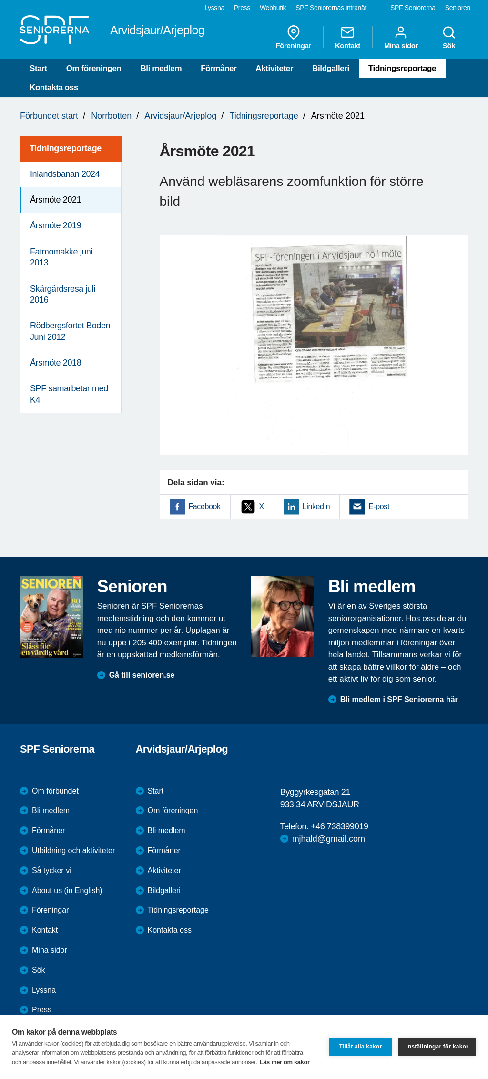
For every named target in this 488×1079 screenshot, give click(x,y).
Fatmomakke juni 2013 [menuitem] (61, 257)
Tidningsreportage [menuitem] (66, 148)
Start (38, 68)
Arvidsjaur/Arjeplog (180, 116)
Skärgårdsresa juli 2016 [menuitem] (62, 294)
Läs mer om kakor (285, 1062)
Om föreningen (94, 68)
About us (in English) (67, 890)
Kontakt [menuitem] (347, 37)
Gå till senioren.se (142, 675)
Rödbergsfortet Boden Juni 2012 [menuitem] (70, 331)
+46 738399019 (339, 826)
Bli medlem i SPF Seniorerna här (399, 699)
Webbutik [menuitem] (273, 7)
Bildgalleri (330, 68)
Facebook (205, 506)
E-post (378, 506)
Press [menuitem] (242, 7)
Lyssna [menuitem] (214, 7)
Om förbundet (55, 791)
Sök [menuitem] (449, 37)
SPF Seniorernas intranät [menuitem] (330, 7)
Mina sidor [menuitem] (401, 37)
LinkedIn (316, 506)
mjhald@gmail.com (328, 839)
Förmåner (218, 68)
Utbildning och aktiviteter (73, 850)
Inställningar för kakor (437, 1046)
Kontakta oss (54, 87)
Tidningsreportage (402, 68)
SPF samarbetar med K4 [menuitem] (69, 394)
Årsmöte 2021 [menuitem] (55, 199)
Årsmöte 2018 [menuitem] (55, 362)
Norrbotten (111, 116)
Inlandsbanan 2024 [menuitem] (65, 174)
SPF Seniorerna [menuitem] (413, 7)
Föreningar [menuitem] (293, 37)
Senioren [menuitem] (457, 7)
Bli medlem (161, 68)
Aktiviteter (274, 68)
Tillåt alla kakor (360, 1046)
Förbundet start (49, 116)
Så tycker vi (51, 870)
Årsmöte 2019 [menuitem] (55, 225)
